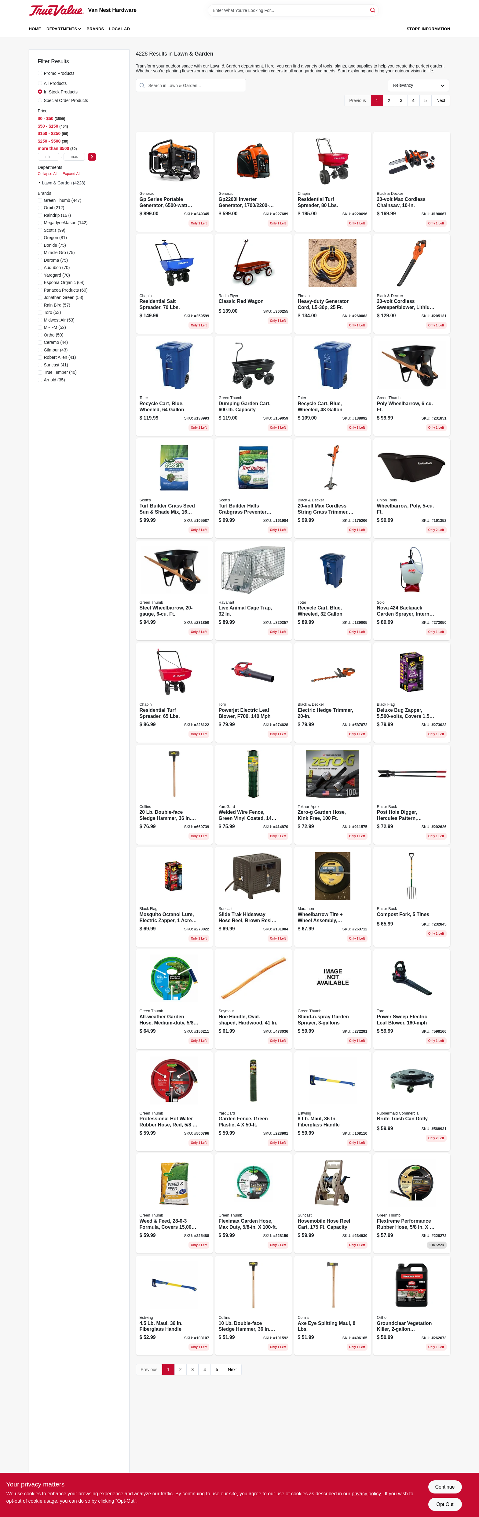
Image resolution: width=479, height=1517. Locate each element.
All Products (55, 83)
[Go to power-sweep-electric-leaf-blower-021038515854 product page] (411, 999)
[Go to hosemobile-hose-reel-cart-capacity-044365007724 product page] (332, 1203)
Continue (445, 1487)
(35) (54, 379)
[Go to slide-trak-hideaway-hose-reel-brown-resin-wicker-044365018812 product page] (253, 897)
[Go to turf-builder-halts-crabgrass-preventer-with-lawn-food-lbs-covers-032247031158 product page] (253, 488)
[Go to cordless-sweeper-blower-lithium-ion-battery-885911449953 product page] (411, 284)
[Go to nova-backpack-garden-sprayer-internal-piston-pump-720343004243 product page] (411, 590)
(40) (60, 372)
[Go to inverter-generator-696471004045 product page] (253, 182)
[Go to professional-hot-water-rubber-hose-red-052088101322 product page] (174, 1101)
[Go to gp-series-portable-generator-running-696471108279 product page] (174, 182)
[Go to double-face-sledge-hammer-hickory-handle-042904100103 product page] (253, 1306)
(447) (63, 200)
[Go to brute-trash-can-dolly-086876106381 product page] (411, 1101)
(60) (66, 290)
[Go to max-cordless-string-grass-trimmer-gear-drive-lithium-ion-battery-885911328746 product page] (332, 488)
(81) (55, 237)
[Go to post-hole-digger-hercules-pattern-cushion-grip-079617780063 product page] (411, 795)
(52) (55, 327)
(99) (54, 230)
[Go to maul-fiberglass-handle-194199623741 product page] (332, 1101)
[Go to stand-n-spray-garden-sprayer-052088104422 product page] (332, 999)
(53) (52, 312)
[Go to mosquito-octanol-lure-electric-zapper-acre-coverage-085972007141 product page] (174, 897)
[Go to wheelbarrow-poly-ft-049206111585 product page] (411, 488)
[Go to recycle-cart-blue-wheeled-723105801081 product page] (332, 590)
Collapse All (47, 174)
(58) (63, 297)
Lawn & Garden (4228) (64, 182)
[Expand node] (40, 182)
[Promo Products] (40, 73)
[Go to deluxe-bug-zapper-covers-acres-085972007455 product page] (411, 692)
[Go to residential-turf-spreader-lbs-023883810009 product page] (332, 182)
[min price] (48, 157)
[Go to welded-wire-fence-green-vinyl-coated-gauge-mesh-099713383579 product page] (253, 795)
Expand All (71, 174)
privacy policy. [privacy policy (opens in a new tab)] (367, 1493)
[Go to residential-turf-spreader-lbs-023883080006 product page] (174, 692)
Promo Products (59, 73)
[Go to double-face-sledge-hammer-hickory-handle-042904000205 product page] (174, 795)
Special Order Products (66, 100)
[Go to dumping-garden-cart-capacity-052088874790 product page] (253, 386)
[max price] (74, 157)
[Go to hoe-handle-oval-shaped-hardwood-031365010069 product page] (253, 999)
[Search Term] (293, 10)
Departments (61, 29)
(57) (57, 305)
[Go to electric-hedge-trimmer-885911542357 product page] (332, 692)
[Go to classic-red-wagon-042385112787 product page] (253, 284)
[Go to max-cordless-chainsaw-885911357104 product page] (411, 182)
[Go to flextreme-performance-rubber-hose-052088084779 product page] (411, 1203)
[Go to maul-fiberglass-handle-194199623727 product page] (174, 1306)
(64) (64, 282)
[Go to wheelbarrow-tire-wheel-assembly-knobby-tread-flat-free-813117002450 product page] (332, 897)
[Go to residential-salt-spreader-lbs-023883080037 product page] (174, 284)
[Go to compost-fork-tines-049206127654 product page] (411, 897)
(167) (57, 215)
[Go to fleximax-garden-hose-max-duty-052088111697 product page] (253, 1203)
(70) (57, 267)
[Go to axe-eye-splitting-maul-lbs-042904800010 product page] (332, 1306)
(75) (55, 245)
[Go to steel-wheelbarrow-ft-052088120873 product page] (174, 590)
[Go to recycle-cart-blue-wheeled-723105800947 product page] (332, 386)
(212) (54, 207)
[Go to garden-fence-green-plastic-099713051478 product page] (253, 1101)
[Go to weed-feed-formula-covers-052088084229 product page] (174, 1203)
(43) (56, 349)
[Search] (373, 10)
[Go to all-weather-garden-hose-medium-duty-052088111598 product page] (174, 999)
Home (35, 29)
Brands (95, 29)
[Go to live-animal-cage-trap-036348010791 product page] (253, 590)
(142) (66, 222)
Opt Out (444, 1504)
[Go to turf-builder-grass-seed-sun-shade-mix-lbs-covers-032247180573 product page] (174, 488)
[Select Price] (92, 157)
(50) (54, 335)
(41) (60, 357)
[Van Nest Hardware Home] (56, 10)
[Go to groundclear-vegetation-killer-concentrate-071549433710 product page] (411, 1306)
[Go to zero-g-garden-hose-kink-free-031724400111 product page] (332, 795)
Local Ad (119, 29)
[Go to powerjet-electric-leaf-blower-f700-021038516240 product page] (253, 692)
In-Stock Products (61, 91)
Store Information (428, 29)
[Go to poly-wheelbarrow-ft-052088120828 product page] (411, 386)
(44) (56, 342)
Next (441, 100)
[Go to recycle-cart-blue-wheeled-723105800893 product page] (174, 386)
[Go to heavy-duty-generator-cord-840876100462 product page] (332, 284)
